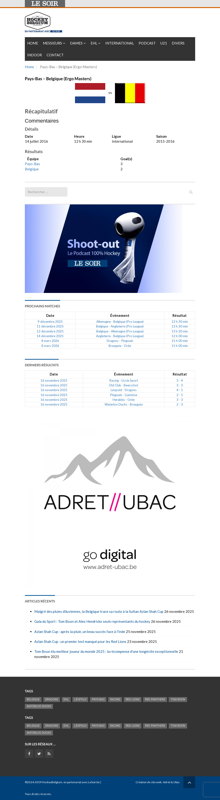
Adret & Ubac (171, 782)
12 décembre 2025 (50, 331)
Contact (55, 55)
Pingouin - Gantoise (123, 395)
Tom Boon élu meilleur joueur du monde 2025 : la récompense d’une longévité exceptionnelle (106, 651)
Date (50, 315)
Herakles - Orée (124, 400)
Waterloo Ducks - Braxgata (124, 404)
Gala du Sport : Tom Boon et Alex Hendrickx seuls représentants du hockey (92, 621)
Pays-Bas (32, 164)
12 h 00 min (180, 336)
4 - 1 (179, 390)
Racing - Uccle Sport (123, 380)
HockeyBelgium (52, 782)
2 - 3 (179, 404)
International (119, 43)
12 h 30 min (180, 321)
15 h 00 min (180, 341)
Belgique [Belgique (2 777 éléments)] (33, 699)
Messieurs (52, 43)
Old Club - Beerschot (123, 385)
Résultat (179, 315)
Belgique (32, 169)
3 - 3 (179, 385)
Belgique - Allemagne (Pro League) (120, 331)
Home (32, 43)
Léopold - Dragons (123, 390)
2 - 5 (179, 395)
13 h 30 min (180, 326)
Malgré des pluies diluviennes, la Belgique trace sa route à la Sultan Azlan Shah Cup (98, 611)
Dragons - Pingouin (120, 341)
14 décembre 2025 (50, 336)
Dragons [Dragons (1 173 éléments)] (51, 699)
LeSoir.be (94, 782)
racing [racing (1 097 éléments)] (115, 699)
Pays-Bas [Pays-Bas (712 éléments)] (98, 699)
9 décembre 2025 (50, 321)
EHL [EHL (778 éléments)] (66, 699)
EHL (94, 43)
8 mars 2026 (50, 341)
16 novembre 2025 (53, 380)
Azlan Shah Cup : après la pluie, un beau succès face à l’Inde (79, 631)
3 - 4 (179, 380)
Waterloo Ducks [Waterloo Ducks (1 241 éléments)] (39, 706)
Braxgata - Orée (120, 346)
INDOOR (34, 55)
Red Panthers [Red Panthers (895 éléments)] (155, 699)
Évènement (119, 315)
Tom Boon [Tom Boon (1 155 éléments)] (178, 699)
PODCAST (147, 43)
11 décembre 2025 (50, 326)
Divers (178, 43)
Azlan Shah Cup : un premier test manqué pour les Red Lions (80, 641)
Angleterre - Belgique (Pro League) (120, 336)
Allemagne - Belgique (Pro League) (120, 321)
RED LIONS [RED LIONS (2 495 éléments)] (133, 699)
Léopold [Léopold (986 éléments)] (80, 699)
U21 (163, 43)
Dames (76, 43)
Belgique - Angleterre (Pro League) (120, 326)
